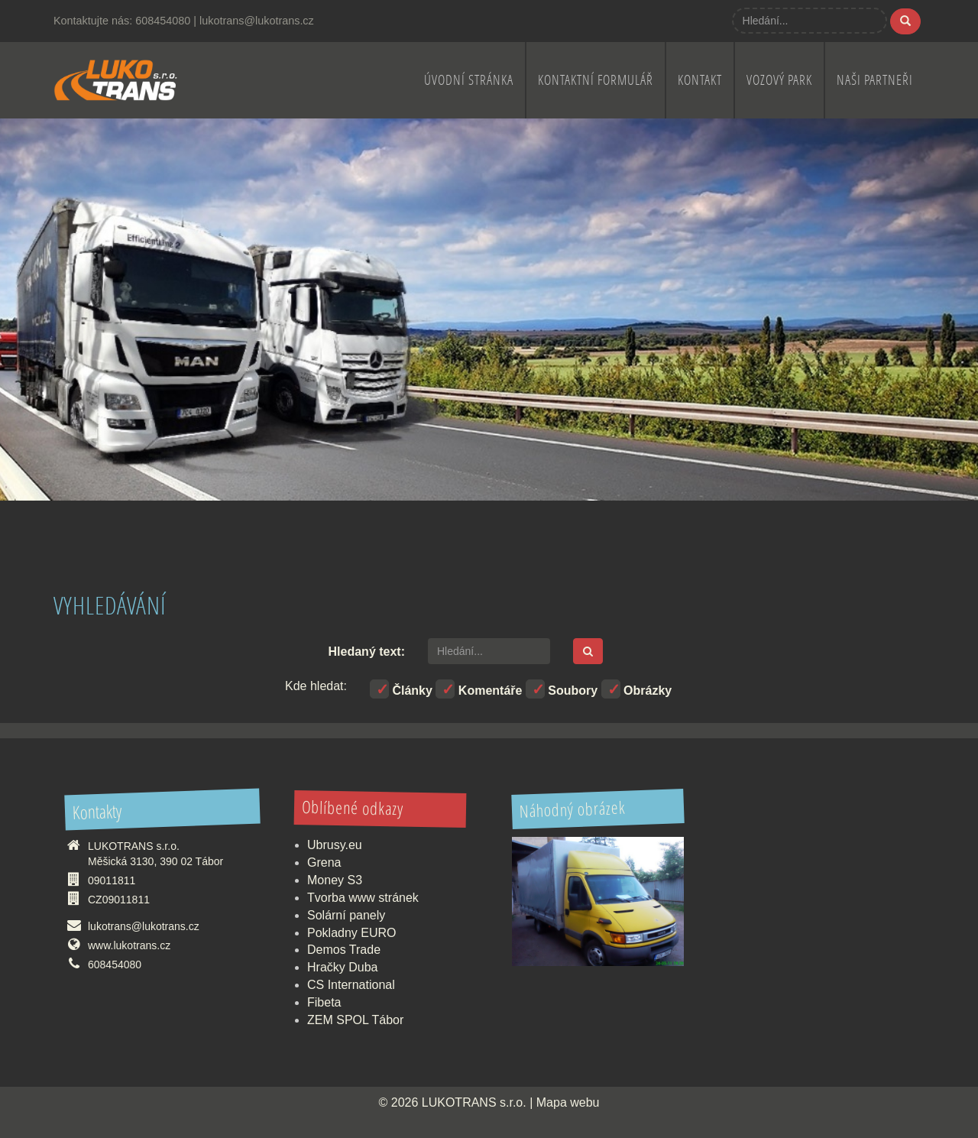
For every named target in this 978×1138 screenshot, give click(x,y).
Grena (324, 862)
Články (401, 689)
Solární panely (346, 915)
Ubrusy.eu (334, 844)
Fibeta (324, 1002)
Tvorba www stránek (363, 897)
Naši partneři (875, 80)
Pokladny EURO (352, 932)
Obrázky (636, 689)
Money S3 (334, 880)
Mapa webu (568, 1102)
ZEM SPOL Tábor (355, 1019)
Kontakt (700, 80)
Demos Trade (344, 949)
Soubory (561, 689)
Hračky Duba (342, 967)
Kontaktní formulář (595, 80)
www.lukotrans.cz (129, 945)
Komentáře (479, 689)
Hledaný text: (367, 651)
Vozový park (779, 80)
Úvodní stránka (468, 80)
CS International (351, 984)
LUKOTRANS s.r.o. (474, 1102)
